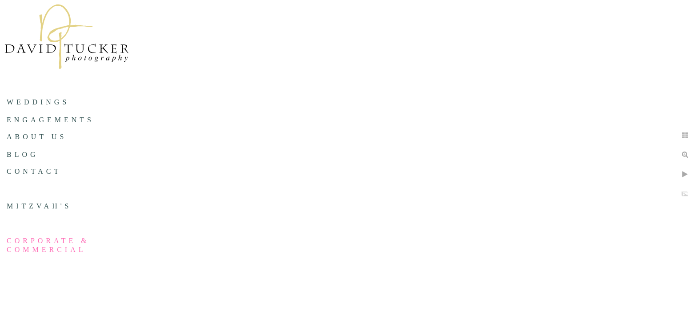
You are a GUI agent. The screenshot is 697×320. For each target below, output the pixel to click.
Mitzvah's (39, 206)
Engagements (50, 120)
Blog (23, 154)
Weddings (38, 102)
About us (37, 136)
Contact (34, 171)
